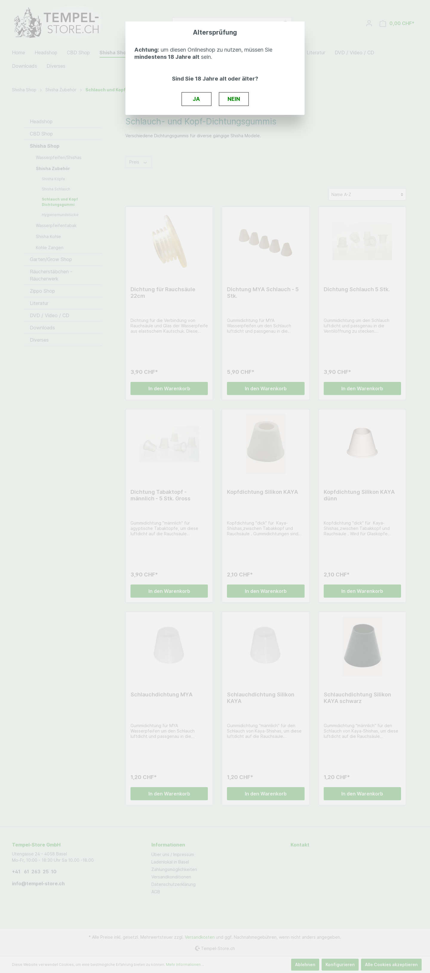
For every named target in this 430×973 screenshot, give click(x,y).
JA (196, 98)
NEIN (234, 98)
